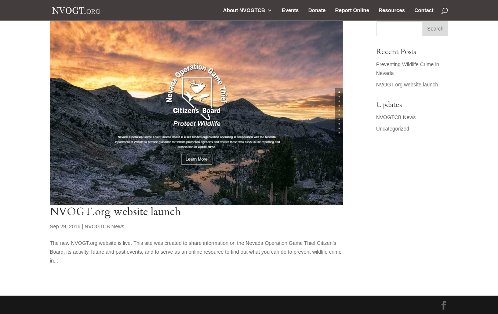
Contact (423, 10)
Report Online (352, 10)
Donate (317, 10)
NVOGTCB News (104, 226)
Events (290, 10)
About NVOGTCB (244, 10)
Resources (392, 10)
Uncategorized (392, 129)
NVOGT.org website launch (115, 211)
